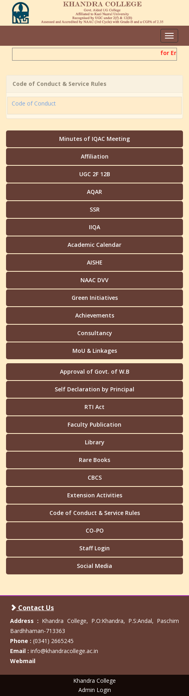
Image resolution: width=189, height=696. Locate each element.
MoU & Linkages (94, 350)
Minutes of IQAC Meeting (94, 138)
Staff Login (94, 548)
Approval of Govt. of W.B (94, 371)
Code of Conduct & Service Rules (94, 513)
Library (95, 442)
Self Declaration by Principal (94, 389)
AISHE (95, 262)
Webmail (22, 661)
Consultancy (94, 333)
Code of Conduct (34, 100)
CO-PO (95, 530)
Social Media (94, 566)
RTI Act (94, 407)
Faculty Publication (94, 424)
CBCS (95, 477)
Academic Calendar (94, 244)
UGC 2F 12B (94, 174)
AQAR (94, 191)
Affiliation (95, 156)
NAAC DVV (94, 280)
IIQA (94, 227)
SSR (95, 209)
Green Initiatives (95, 297)
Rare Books (94, 460)
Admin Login (94, 690)
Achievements (94, 315)
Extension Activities (94, 495)
